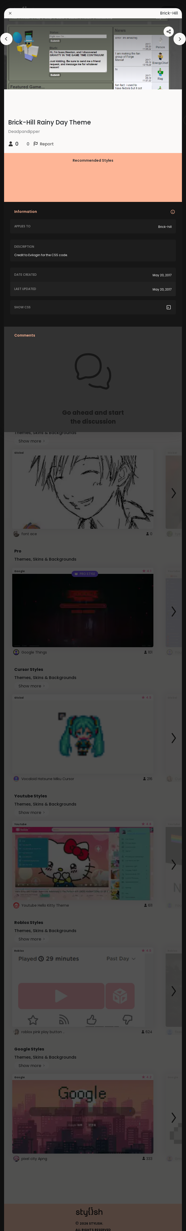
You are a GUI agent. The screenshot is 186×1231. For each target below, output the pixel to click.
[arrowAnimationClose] (6, 39)
